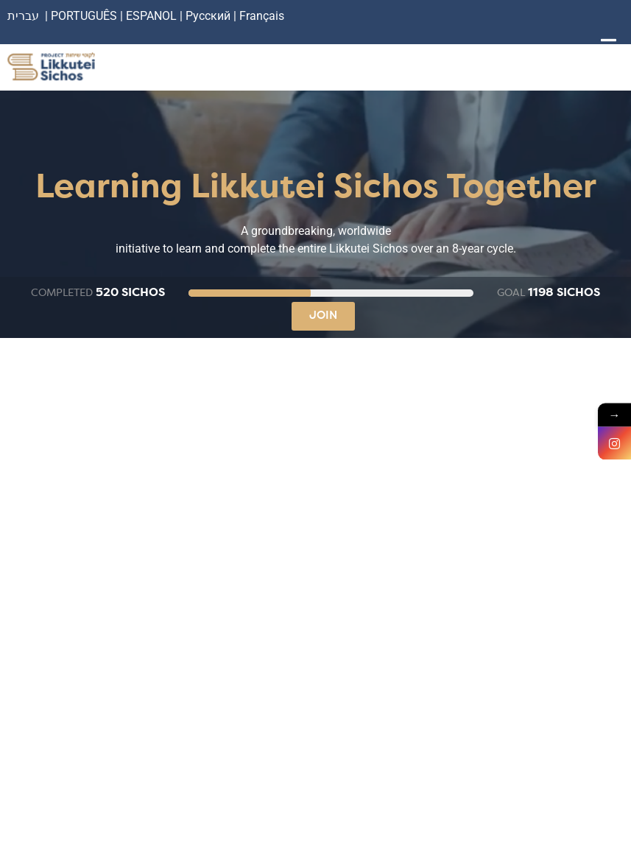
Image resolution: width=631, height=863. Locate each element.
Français (261, 16)
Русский (209, 16)
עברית (23, 16)
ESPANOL (151, 16)
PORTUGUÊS (84, 16)
